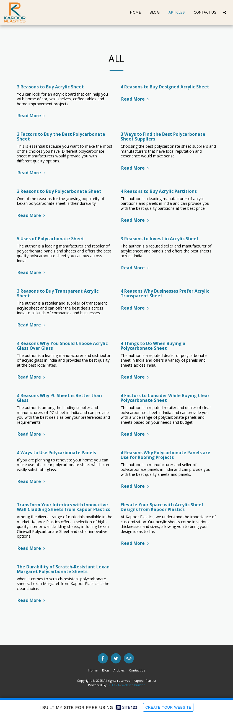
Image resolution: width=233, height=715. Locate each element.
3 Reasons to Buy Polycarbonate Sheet (59, 191)
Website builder (133, 685)
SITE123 (113, 685)
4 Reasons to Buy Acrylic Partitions (159, 191)
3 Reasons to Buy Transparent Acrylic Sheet (58, 293)
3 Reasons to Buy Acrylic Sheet (50, 87)
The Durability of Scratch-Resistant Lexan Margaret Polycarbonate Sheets (63, 569)
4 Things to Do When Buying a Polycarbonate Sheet (153, 346)
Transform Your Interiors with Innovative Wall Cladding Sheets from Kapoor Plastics (63, 507)
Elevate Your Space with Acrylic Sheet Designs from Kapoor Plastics (162, 507)
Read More (31, 116)
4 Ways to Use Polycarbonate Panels (56, 453)
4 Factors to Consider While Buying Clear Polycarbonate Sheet (165, 398)
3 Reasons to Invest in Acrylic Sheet (160, 239)
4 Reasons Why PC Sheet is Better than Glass (59, 398)
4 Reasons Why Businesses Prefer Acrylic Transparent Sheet (165, 293)
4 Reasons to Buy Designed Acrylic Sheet (165, 87)
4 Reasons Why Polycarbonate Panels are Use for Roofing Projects (165, 455)
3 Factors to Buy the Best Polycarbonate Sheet (61, 136)
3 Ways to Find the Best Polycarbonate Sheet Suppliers (163, 136)
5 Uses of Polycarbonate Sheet (50, 239)
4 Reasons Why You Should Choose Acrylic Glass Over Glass (62, 346)
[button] (225, 12)
